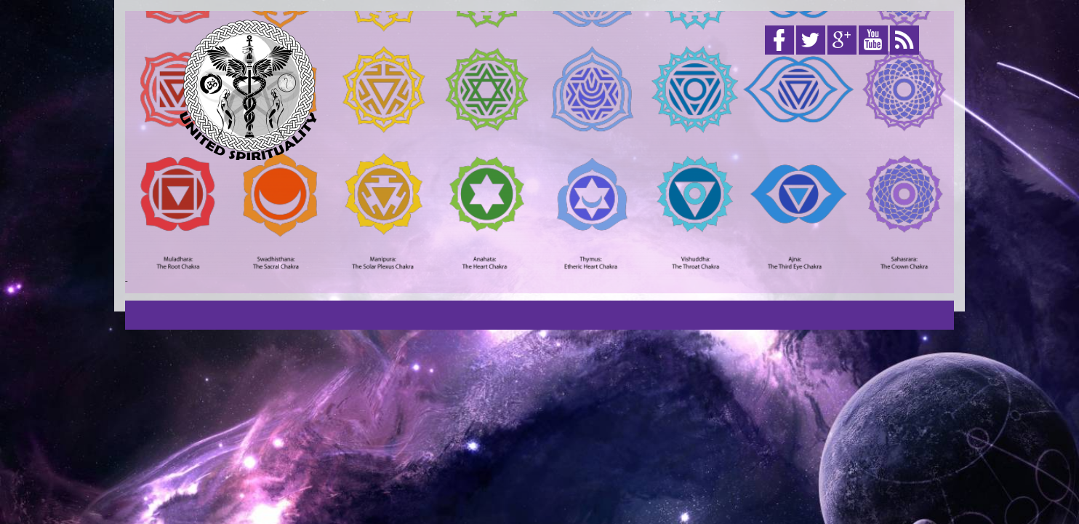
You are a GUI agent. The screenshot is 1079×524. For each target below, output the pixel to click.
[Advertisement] (664, 173)
